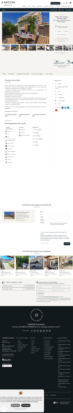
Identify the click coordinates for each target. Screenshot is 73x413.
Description (11, 73)
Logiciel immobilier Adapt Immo (65, 401)
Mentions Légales (5, 395)
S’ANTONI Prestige (62, 387)
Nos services (47, 343)
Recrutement (47, 354)
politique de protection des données (56, 232)
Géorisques (7, 108)
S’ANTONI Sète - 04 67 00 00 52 (64, 370)
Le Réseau (57, 6)
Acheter (24, 6)
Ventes (19, 341)
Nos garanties (47, 350)
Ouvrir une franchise (48, 358)
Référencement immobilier (64, 403)
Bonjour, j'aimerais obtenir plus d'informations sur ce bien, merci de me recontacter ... (59, 226)
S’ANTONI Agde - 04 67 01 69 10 (64, 341)
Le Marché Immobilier (66, 6)
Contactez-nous (55, 3)
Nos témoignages (48, 348)
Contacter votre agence (37, 73)
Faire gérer (39, 6)
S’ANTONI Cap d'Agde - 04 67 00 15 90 (64, 348)
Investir (33, 352)
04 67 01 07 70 (20, 218)
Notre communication (49, 346)
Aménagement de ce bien (23, 73)
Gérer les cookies (44, 395)
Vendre (33, 6)
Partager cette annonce (61, 53)
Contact (61, 9)
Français (7, 365)
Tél (41, 214)
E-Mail (42, 217)
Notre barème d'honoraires (11, 111)
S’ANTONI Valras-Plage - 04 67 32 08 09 (64, 373)
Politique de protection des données (33, 395)
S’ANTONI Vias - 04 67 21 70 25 (64, 377)
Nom (41, 211)
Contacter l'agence (20, 220)
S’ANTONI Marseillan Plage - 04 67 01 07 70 (64, 356)
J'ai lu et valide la (45, 232)
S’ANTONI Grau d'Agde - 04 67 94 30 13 (64, 352)
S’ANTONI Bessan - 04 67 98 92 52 (64, 345)
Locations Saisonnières (22, 344)
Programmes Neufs (22, 346)
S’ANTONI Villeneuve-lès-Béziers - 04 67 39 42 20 (63, 380)
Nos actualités (47, 352)
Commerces (20, 348)
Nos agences (47, 344)
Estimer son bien (34, 350)
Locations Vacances (35, 348)
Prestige (19, 350)
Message (42, 222)
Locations (20, 343)
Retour (3, 9)
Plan (24, 395)
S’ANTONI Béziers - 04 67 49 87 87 (64, 384)
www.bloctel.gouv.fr (44, 238)
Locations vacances (48, 6)
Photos (4, 73)
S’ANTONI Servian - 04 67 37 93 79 (64, 366)
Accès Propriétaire (52, 395)
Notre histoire (47, 341)
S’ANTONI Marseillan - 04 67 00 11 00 (64, 359)
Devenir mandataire (48, 356)
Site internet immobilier (64, 402)
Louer (29, 6)
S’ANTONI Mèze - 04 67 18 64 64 (64, 363)
